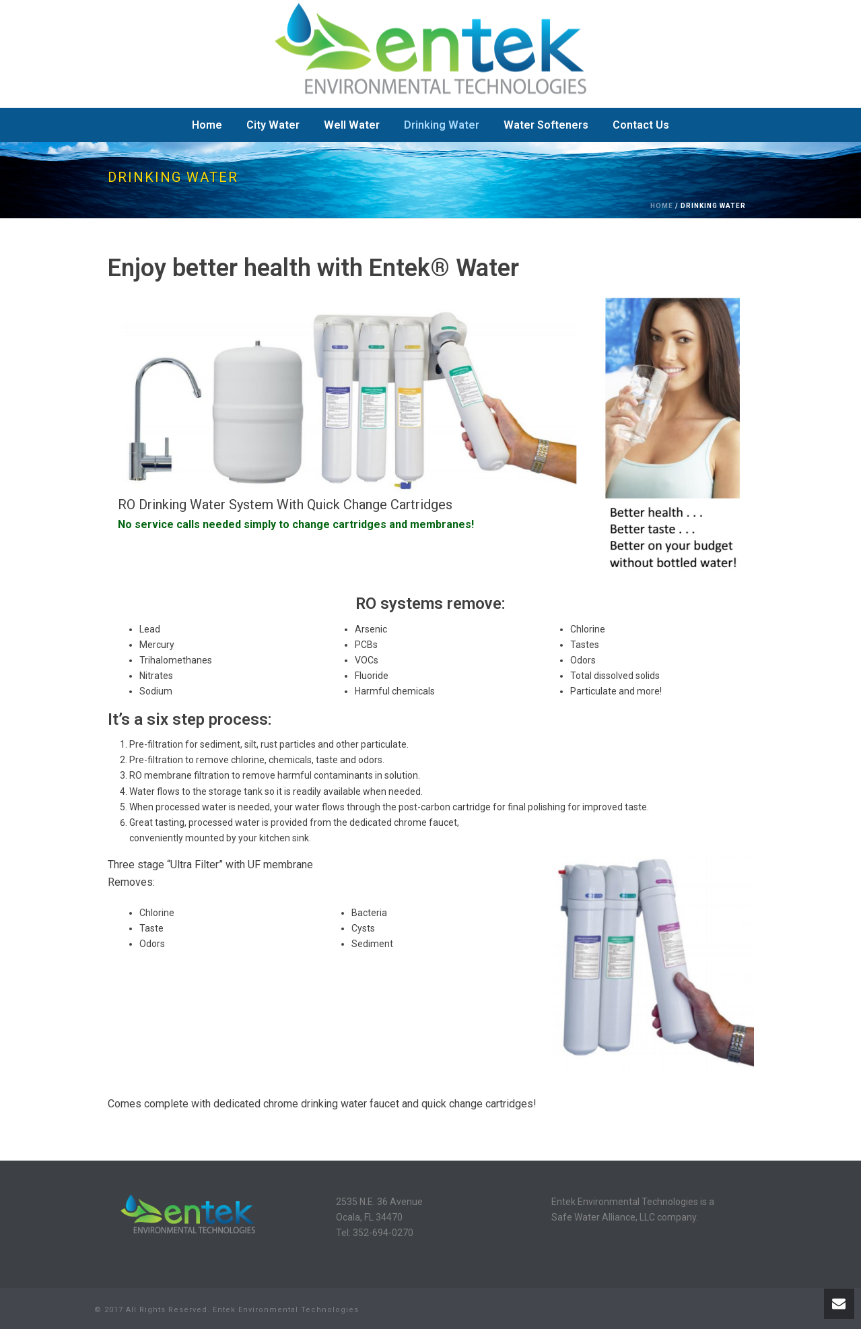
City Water (273, 125)
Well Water (352, 125)
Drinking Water (441, 125)
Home (207, 125)
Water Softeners (546, 125)
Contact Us (641, 125)
